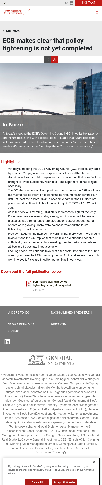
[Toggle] (97, 12)
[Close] (94, 470)
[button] (67, 3)
